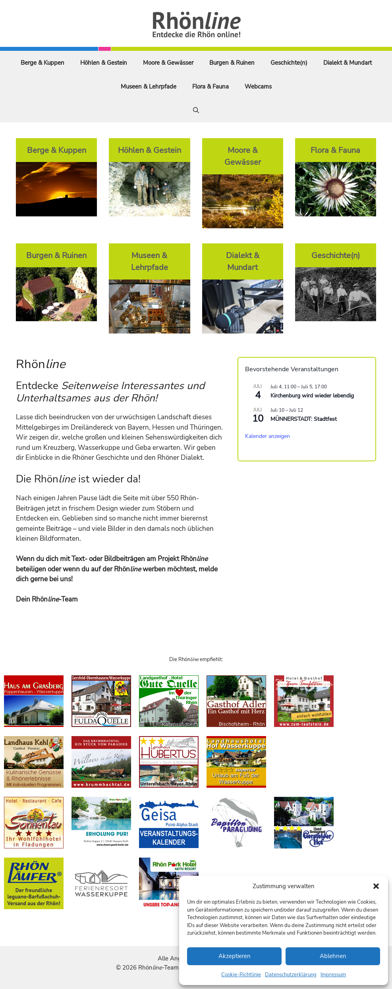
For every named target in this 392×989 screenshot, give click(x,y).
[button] (376, 886)
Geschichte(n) (288, 63)
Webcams (258, 87)
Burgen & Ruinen (232, 63)
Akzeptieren (234, 956)
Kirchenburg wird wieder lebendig (312, 395)
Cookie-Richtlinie (241, 974)
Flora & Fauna (210, 87)
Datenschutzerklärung (291, 974)
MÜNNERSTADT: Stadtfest (303, 419)
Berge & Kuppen (42, 63)
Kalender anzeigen (267, 436)
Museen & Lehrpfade (148, 87)
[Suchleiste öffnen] (196, 110)
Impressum (333, 974)
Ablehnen (333, 956)
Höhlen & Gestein (103, 63)
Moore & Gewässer (168, 63)
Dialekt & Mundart (347, 63)
